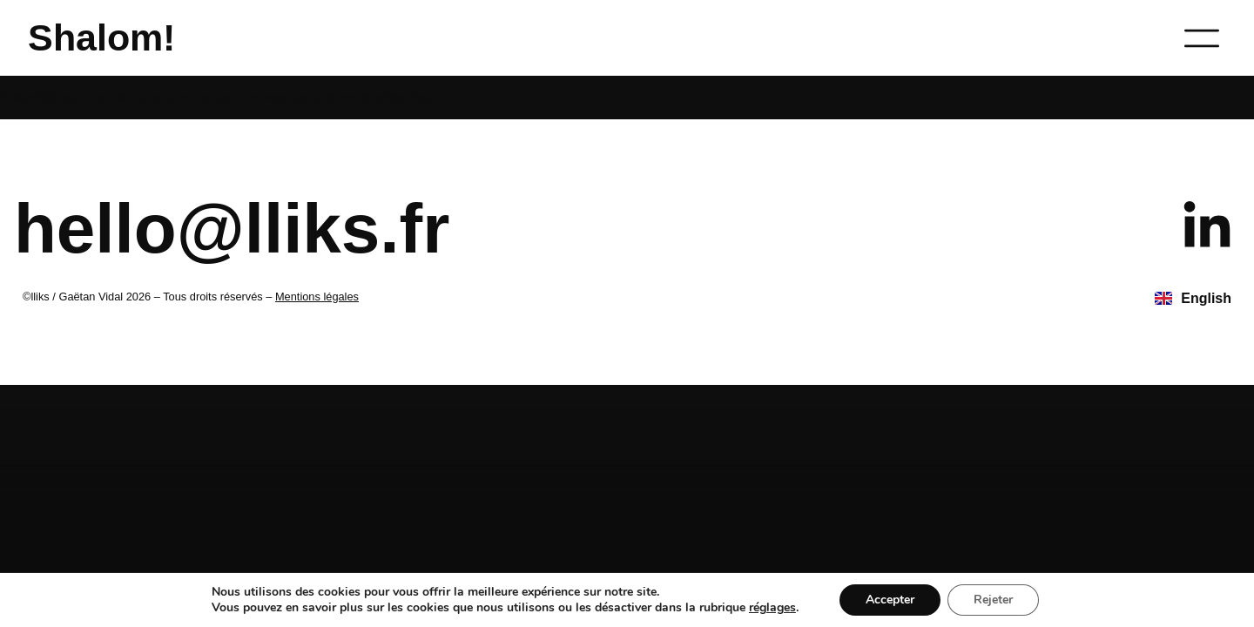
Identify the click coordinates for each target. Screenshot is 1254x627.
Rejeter (993, 599)
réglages (772, 608)
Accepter (890, 599)
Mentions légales (317, 296)
